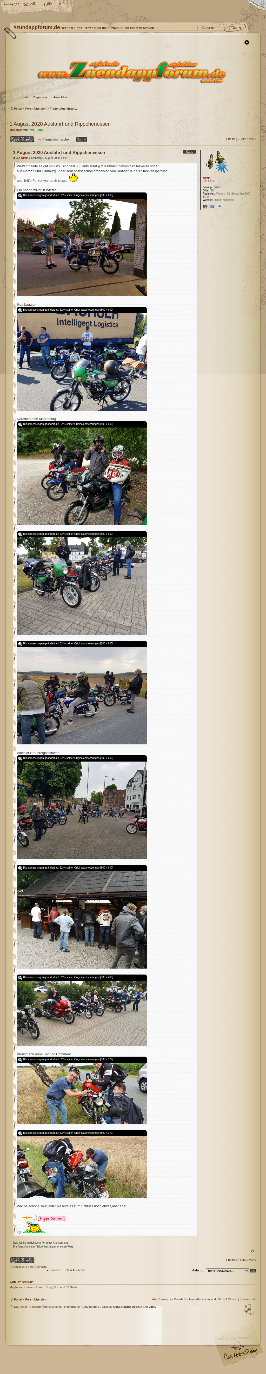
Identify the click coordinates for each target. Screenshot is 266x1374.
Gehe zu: (198, 1270)
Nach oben (252, 1251)
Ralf (31, 129)
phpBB (68, 1341)
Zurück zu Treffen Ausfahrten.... (69, 1270)
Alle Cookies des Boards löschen (173, 1299)
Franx (39, 129)
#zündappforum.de (91, 1342)
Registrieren (41, 97)
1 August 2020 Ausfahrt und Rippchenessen (60, 124)
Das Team (20, 1306)
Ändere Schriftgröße (30, 4)
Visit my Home (240, 1356)
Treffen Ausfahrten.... (64, 108)
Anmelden (60, 97)
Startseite (12, 4)
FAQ (48, 4)
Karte (25, 97)
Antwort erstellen (22, 139)
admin (24, 158)
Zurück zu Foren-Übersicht (29, 1266)
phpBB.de (73, 1306)
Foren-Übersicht (132, 71)
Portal (18, 108)
